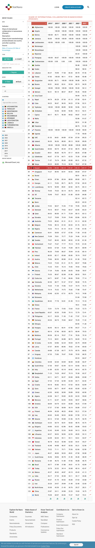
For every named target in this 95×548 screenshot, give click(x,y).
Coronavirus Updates (45, 531)
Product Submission (60, 521)
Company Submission (60, 515)
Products (13, 530)
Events (12, 520)
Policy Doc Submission (60, 529)
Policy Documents (16, 527)
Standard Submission (60, 535)
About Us (75, 514)
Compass (44, 523)
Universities (13, 537)
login (57, 7)
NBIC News (44, 517)
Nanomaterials (15, 523)
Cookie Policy (45, 546)
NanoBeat (44, 520)
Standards (13, 533)
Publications (45, 527)
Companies (13, 517)
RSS (73, 524)
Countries (28, 517)
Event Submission (62, 525)
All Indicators (29, 527)
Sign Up (74, 517)
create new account (73, 7)
